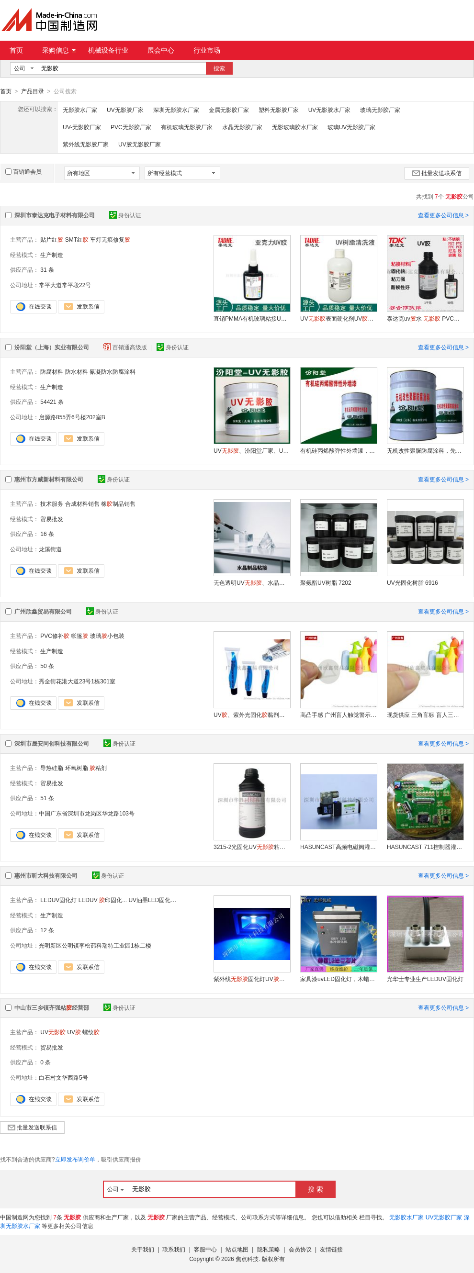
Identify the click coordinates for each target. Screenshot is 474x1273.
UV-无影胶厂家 (82, 126)
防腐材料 (51, 371)
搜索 (219, 68)
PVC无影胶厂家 (131, 126)
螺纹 (91, 1031)
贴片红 (51, 239)
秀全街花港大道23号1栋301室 (77, 681)
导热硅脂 (51, 767)
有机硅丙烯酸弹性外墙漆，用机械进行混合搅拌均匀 (338, 450)
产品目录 (32, 91)
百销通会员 (23, 171)
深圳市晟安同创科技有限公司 (51, 743)
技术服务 (51, 503)
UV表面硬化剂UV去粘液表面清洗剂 (338, 318)
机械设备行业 (108, 50)
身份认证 (125, 215)
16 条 (47, 533)
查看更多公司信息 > (443, 215)
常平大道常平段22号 (65, 284)
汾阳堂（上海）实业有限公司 (51, 347)
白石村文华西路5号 (63, 1077)
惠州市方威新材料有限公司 (48, 479)
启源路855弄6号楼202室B (72, 416)
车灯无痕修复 (110, 239)
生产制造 (51, 254)
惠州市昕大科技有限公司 (46, 875)
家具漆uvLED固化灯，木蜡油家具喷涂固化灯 (338, 978)
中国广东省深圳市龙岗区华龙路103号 (87, 813)
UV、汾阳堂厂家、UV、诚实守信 (252, 450)
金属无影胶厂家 (229, 109)
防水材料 (76, 371)
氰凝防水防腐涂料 (112, 371)
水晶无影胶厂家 (242, 126)
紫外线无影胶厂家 (86, 144)
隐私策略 (268, 1249)
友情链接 (331, 1249)
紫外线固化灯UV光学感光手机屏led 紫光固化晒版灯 (252, 978)
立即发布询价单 (75, 1159)
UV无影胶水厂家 (329, 109)
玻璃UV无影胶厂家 (351, 126)
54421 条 (52, 401)
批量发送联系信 (437, 173)
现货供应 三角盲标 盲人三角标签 (425, 714)
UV (53, 1031)
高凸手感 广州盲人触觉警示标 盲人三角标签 (338, 714)
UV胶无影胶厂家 (139, 144)
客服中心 (205, 1249)
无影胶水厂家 (80, 109)
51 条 (47, 797)
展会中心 (160, 50)
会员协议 (300, 1249)
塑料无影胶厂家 (279, 109)
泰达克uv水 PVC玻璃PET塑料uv (425, 318)
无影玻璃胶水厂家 (295, 126)
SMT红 (77, 239)
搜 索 (315, 1189)
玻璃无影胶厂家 (380, 109)
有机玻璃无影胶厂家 (187, 126)
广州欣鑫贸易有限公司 (43, 611)
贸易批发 (51, 518)
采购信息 (59, 50)
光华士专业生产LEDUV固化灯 (425, 978)
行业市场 (206, 50)
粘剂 (98, 767)
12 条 (47, 930)
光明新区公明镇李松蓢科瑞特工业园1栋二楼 (95, 945)
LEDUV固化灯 (58, 899)
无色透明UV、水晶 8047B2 (252, 582)
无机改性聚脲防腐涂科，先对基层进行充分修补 (425, 450)
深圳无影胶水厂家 (176, 109)
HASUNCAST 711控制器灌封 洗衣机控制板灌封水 (425, 846)
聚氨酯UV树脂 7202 (325, 582)
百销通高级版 (125, 347)
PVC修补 (54, 635)
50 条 (47, 665)
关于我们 (142, 1249)
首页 (16, 50)
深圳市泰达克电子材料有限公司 (54, 215)
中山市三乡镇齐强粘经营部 (51, 1007)
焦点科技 (247, 1258)
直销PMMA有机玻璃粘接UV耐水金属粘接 (252, 318)
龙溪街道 (50, 549)
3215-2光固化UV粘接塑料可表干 (252, 846)
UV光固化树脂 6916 (412, 582)
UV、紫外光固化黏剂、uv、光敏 (252, 714)
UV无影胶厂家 (125, 109)
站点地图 (237, 1249)
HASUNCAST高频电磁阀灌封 (338, 846)
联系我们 (173, 1249)
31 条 (47, 269)
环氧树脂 (76, 767)
